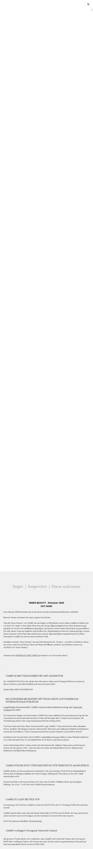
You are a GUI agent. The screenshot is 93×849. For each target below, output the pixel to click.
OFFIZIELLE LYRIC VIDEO (26, 655)
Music (58, 3)
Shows (33, 3)
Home (6, 3)
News (46, 3)
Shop (41, 10)
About (19, 3)
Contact (72, 3)
